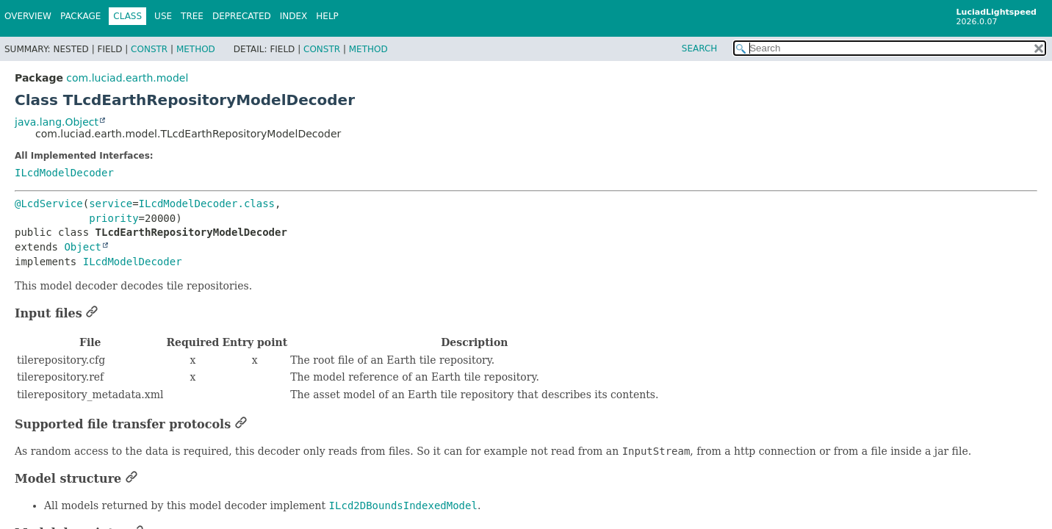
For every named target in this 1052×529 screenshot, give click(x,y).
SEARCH (700, 48)
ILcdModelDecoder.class (207, 203)
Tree (192, 16)
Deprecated (241, 16)
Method (195, 49)
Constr (149, 49)
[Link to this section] (92, 313)
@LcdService (49, 203)
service (110, 203)
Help (327, 16)
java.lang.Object (56, 122)
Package (80, 16)
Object (82, 247)
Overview (27, 16)
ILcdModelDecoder (64, 173)
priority (113, 218)
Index (294, 16)
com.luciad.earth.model (127, 78)
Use (163, 16)
